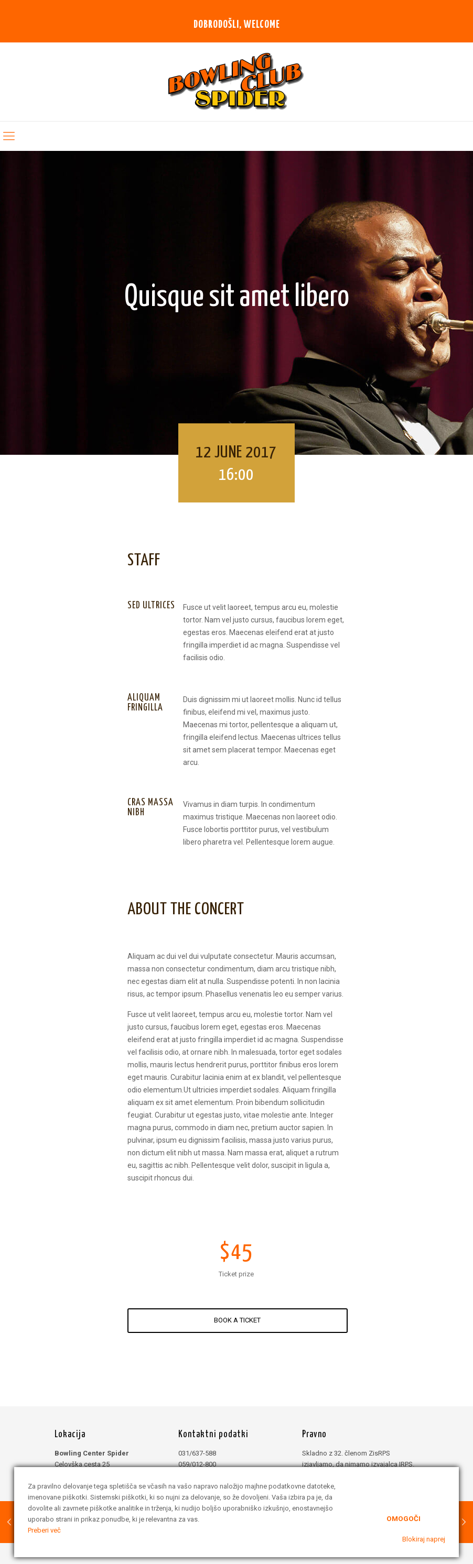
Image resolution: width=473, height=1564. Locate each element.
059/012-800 (197, 1464)
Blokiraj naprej (423, 1539)
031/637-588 (197, 1453)
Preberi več (44, 1530)
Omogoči (403, 1518)
